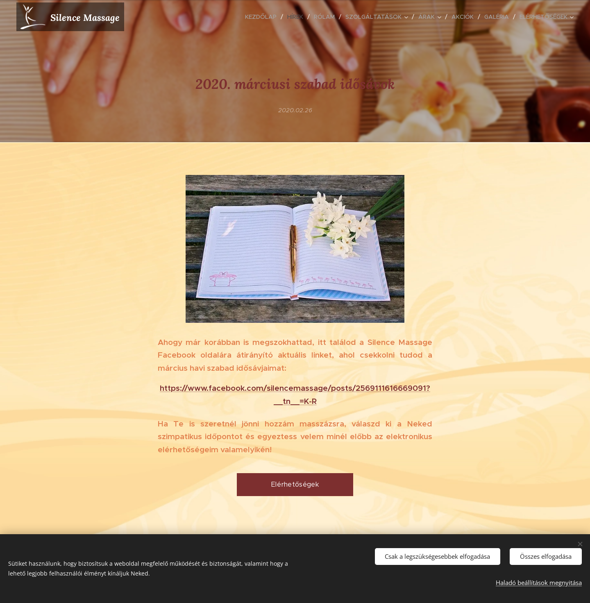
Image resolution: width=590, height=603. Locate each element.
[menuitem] (263, 17)
